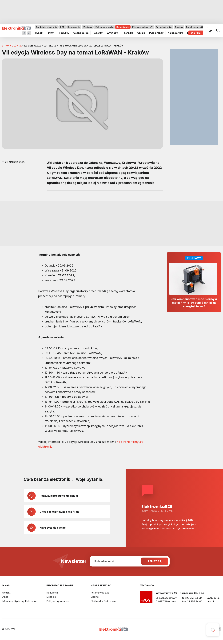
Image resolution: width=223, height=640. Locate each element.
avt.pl (210, 601)
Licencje (51, 596)
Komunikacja (122, 27)
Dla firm (196, 32)
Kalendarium (175, 32)
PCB (62, 27)
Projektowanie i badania (198, 27)
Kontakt (6, 592)
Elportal (95, 596)
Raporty (98, 32)
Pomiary (179, 27)
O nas (5, 596)
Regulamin (52, 592)
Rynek (39, 32)
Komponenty (74, 27)
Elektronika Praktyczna (103, 601)
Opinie (141, 32)
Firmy (50, 32)
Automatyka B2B (100, 592)
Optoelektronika (164, 27)
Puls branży (156, 32)
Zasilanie (87, 27)
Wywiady (112, 32)
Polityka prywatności (57, 601)
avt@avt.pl (213, 597)
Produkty (63, 32)
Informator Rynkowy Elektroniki (19, 601)
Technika (127, 32)
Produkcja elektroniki (46, 27)
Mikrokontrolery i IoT (142, 27)
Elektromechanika (105, 27)
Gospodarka (80, 32)
